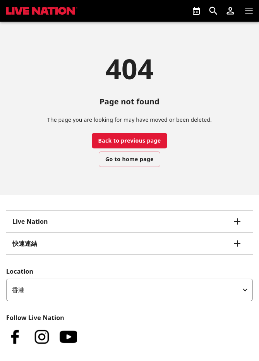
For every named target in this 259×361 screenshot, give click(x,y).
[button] (230, 11)
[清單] (249, 11)
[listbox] (129, 290)
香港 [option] (18, 290)
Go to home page (129, 159)
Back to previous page (129, 140)
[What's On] (196, 11)
